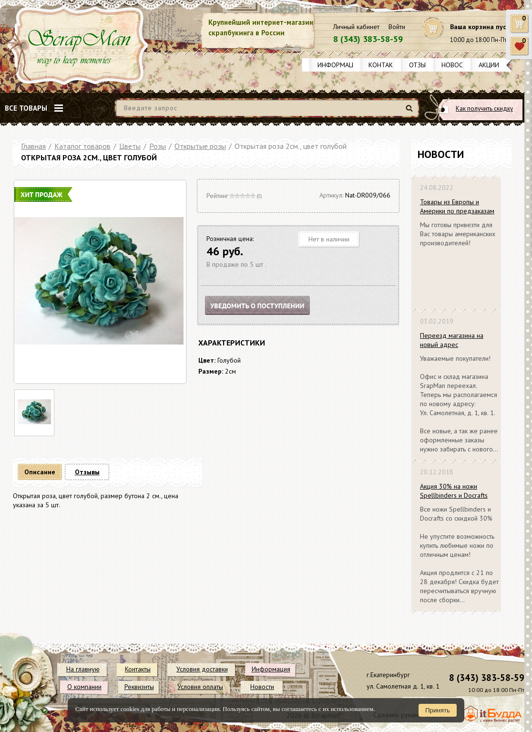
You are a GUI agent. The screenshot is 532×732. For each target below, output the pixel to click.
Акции (489, 65)
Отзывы (421, 65)
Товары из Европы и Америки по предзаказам (457, 206)
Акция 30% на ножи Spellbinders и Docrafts (454, 491)
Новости (456, 65)
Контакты (385, 65)
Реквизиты (139, 686)
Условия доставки (202, 669)
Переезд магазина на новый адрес (451, 340)
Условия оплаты (200, 686)
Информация (339, 65)
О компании (84, 686)
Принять (437, 710)
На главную (83, 669)
